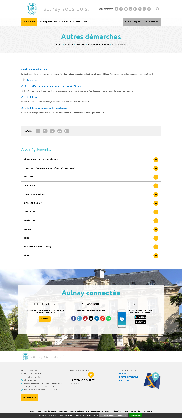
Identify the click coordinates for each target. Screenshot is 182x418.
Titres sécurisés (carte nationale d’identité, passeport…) (49, 168)
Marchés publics (49, 411)
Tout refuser (122, 415)
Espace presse (35, 411)
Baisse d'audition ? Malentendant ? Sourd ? (41, 390)
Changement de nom (33, 203)
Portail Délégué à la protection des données (122, 411)
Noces (26, 238)
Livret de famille (31, 212)
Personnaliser (135, 415)
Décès (26, 256)
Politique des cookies (94, 411)
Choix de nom (30, 186)
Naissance (28, 177)
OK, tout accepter (107, 415)
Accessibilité (63, 411)
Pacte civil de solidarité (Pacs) (37, 247)
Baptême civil (30, 221)
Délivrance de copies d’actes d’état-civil (41, 159)
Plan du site (147, 411)
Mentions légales (77, 411)
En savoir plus (32, 80)
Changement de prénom (34, 194)
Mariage (27, 229)
